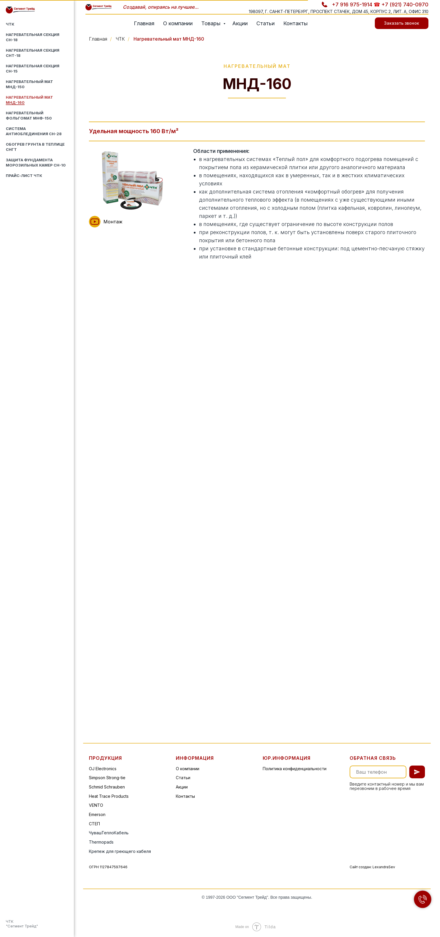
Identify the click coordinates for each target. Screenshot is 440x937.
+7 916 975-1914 (352, 4)
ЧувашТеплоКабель (109, 832)
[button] (95, 221)
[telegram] (360, 23)
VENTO (96, 805)
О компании (178, 23)
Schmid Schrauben (107, 786)
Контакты (295, 23)
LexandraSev (384, 867)
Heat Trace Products (109, 796)
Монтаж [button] (113, 222)
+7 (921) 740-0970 (404, 4)
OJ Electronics (102, 768)
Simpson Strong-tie (107, 777)
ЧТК (10, 24)
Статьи (265, 23)
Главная (144, 23)
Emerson (97, 814)
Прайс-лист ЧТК (24, 175)
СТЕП (94, 823)
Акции (240, 23)
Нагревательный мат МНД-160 (169, 39)
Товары (211, 23)
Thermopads (101, 842)
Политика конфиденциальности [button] (294, 768)
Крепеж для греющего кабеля (120, 851)
